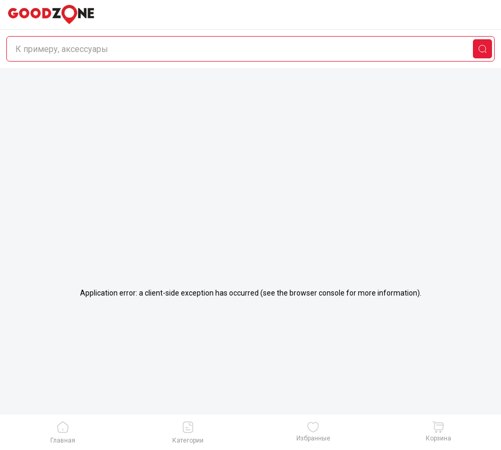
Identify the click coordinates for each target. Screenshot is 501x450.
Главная (62, 432)
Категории (188, 432)
